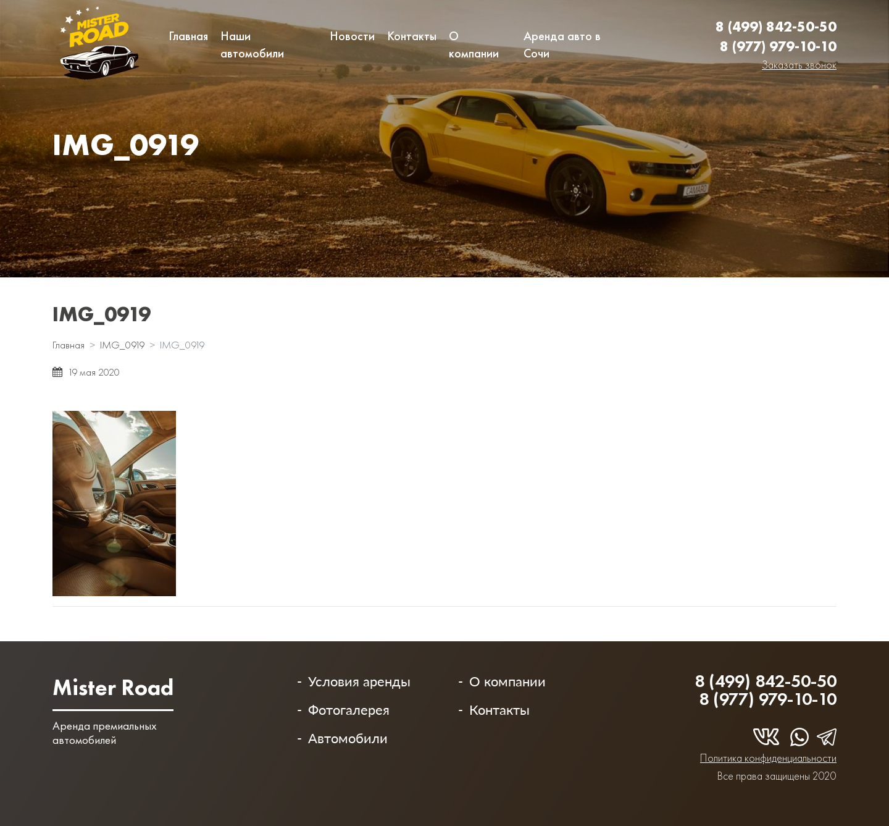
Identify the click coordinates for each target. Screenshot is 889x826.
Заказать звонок (799, 64)
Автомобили (348, 738)
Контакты (411, 36)
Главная (188, 36)
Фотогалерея (349, 709)
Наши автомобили (252, 44)
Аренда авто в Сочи (562, 44)
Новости (352, 36)
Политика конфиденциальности (768, 758)
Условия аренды (359, 681)
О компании (474, 44)
